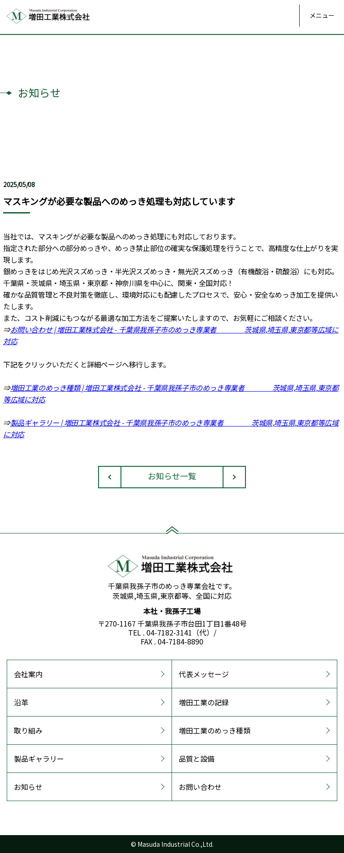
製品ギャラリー (39, 758)
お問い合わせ (200, 786)
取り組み (28, 730)
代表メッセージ (204, 674)
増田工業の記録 (204, 702)
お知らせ (28, 786)
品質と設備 (197, 758)
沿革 (21, 702)
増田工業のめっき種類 (214, 730)
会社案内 (28, 674)
